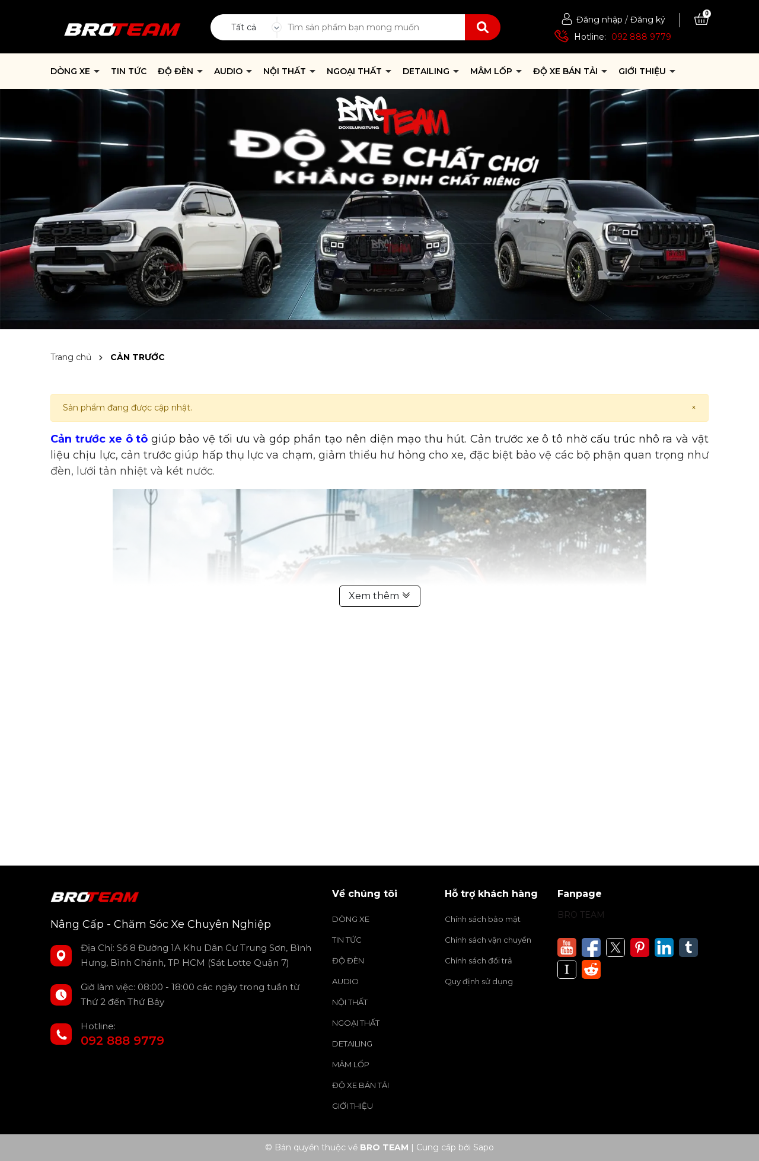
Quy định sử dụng (479, 981)
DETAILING (427, 71)
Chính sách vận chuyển (488, 939)
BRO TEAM (581, 914)
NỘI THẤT (285, 71)
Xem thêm (380, 596)
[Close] (694, 408)
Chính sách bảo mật (483, 919)
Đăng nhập (599, 19)
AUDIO (229, 71)
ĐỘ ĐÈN (177, 71)
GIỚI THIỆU (643, 71)
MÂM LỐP (492, 71)
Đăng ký (647, 19)
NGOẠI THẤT (355, 71)
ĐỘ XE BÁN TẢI (566, 71)
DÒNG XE (71, 71)
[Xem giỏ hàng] (701, 19)
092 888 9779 (641, 36)
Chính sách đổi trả (478, 960)
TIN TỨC (128, 71)
